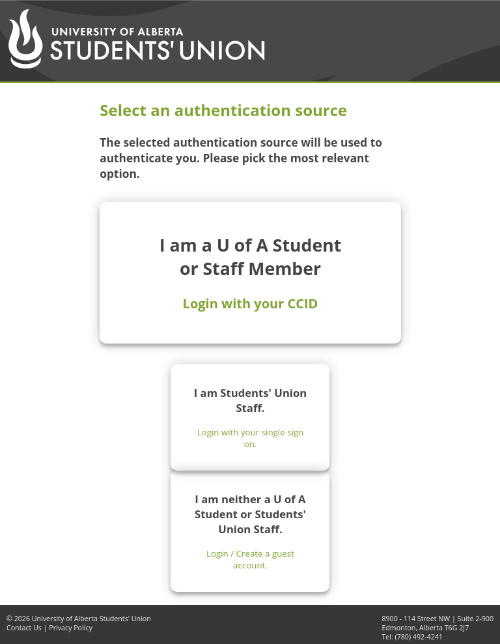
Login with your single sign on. (250, 438)
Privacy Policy (70, 627)
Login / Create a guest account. (250, 559)
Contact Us (24, 627)
